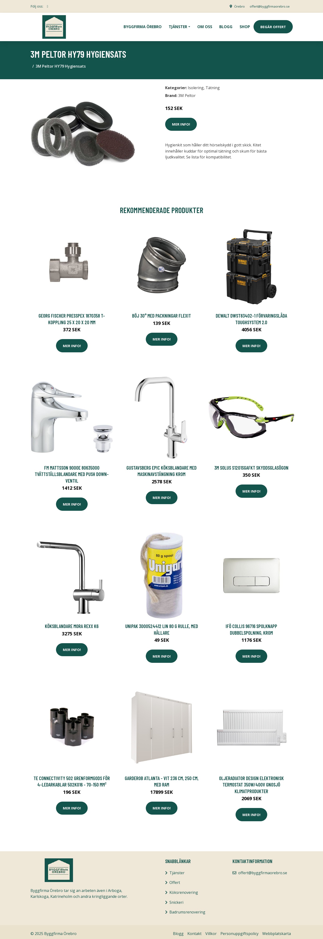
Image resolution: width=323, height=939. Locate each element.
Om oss (204, 25)
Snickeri (176, 899)
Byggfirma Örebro (143, 25)
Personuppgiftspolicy (239, 930)
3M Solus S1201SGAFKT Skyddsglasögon (251, 464)
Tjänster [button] (178, 25)
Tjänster (177, 869)
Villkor (211, 930)
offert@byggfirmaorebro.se (268, 6)
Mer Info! (181, 120)
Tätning (213, 84)
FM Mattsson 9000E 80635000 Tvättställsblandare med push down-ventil (72, 470)
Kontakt (194, 930)
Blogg (226, 25)
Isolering (196, 84)
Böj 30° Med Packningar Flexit (161, 312)
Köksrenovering (183, 889)
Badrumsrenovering (187, 908)
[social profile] (47, 6)
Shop (245, 25)
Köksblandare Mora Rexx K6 (72, 623)
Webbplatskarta (276, 930)
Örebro (236, 6)
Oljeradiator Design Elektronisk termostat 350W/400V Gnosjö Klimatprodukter (251, 781)
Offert (174, 879)
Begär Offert (273, 25)
